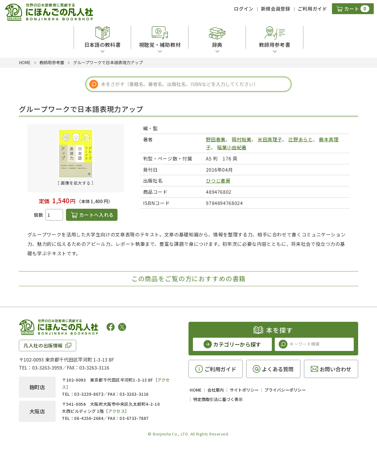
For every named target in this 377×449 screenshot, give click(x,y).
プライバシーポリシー (285, 390)
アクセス (116, 411)
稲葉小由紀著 (232, 147)
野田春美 (216, 139)
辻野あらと (300, 139)
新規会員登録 (275, 8)
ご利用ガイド (312, 8)
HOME (195, 390)
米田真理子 (270, 139)
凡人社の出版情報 (43, 345)
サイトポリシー (244, 390)
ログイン (244, 8)
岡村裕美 (242, 139)
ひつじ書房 (218, 180)
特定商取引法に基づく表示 (218, 399)
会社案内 (215, 390)
